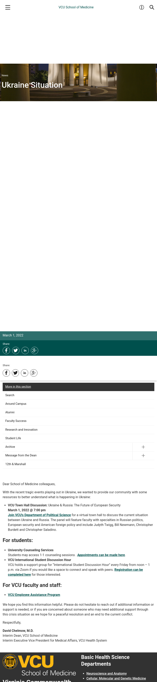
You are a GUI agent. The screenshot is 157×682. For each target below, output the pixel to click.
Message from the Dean (21, 455)
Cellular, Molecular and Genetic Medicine (116, 678)
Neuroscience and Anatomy (106, 673)
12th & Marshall (15, 464)
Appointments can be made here (101, 555)
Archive (10, 447)
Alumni (10, 412)
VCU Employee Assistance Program (34, 595)
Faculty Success (16, 421)
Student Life (13, 438)
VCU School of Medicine (75, 7)
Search (9, 395)
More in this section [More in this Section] (18, 386)
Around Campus (15, 404)
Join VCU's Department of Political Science (39, 515)
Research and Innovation (21, 429)
